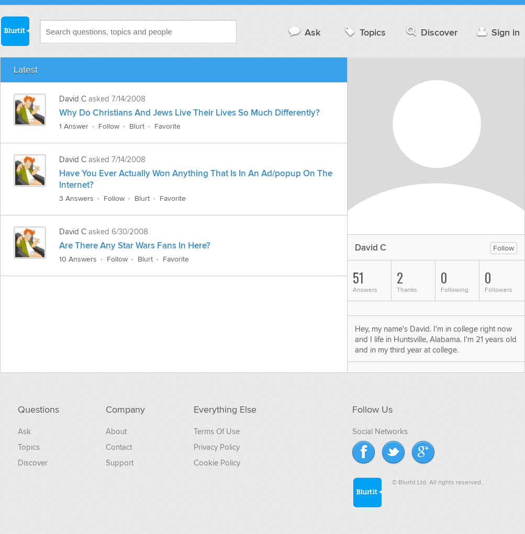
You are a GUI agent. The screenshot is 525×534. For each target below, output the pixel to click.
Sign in (497, 32)
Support (119, 463)
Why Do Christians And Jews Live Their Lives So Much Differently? (189, 113)
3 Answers (76, 198)
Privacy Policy (217, 447)
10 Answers (78, 259)
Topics (364, 32)
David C (72, 99)
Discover (431, 32)
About (116, 431)
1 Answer (73, 126)
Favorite (167, 126)
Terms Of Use (217, 431)
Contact (119, 447)
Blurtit (14, 31)
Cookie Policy (217, 463)
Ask (303, 32)
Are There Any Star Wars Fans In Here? (134, 246)
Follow (108, 126)
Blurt (136, 126)
